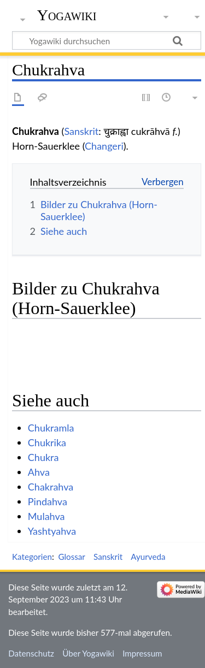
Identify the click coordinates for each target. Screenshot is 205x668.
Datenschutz (31, 653)
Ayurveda (148, 556)
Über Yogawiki (88, 653)
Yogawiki (67, 15)
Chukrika (47, 442)
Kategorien (32, 556)
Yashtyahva (52, 531)
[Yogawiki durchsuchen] (107, 40)
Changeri (104, 146)
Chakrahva (50, 487)
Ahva (39, 472)
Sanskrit (81, 131)
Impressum (142, 653)
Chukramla (51, 428)
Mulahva (46, 516)
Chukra (43, 457)
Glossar (71, 556)
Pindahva (47, 501)
